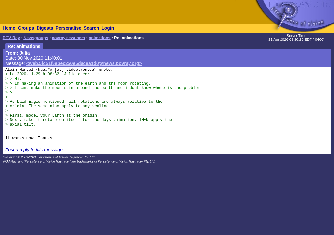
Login (107, 28)
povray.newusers (68, 38)
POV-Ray (11, 38)
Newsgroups (35, 38)
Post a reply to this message (34, 149)
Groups (26, 28)
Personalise (68, 28)
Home (9, 28)
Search (91, 28)
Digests (45, 28)
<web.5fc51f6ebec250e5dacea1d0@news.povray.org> (84, 63)
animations (99, 38)
